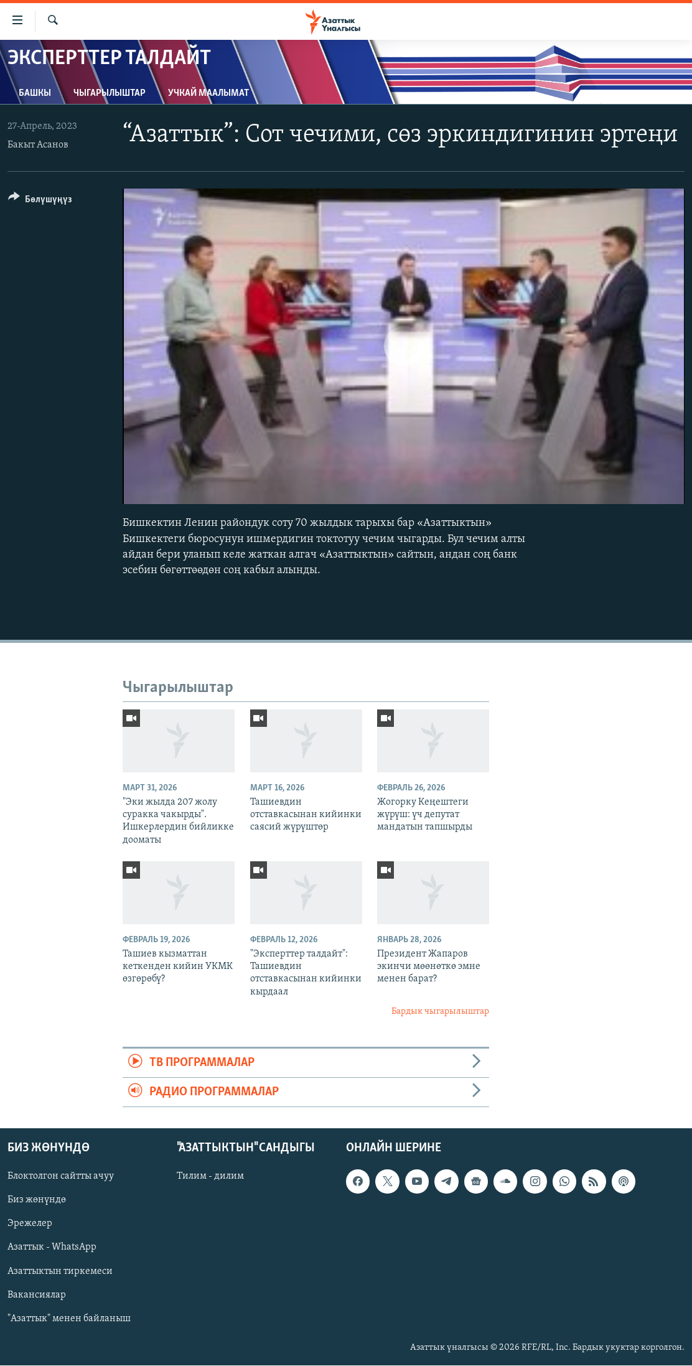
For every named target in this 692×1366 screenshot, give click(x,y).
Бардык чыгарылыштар (440, 1011)
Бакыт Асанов (37, 145)
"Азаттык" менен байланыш (69, 1319)
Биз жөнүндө (36, 1200)
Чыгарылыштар (109, 93)
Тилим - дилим (210, 1177)
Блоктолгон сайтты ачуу (60, 1177)
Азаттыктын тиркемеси (60, 1271)
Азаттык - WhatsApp (51, 1248)
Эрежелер (29, 1224)
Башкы (35, 93)
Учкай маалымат (208, 93)
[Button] (40, 201)
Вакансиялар (36, 1295)
